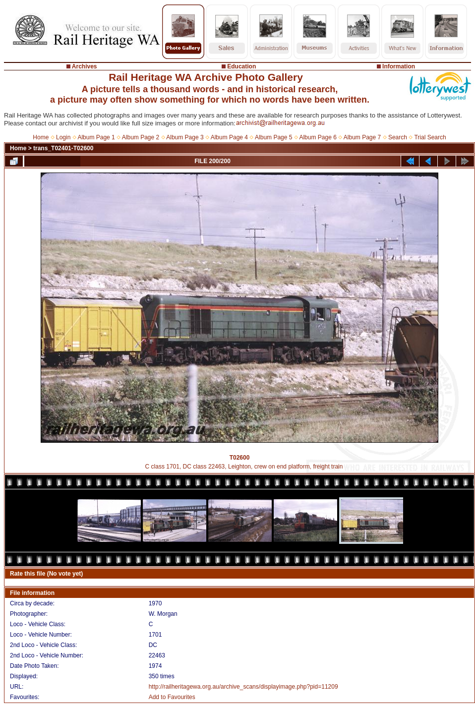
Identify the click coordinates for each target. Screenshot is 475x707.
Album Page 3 (184, 137)
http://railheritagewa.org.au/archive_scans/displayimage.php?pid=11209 (243, 686)
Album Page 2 (140, 137)
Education (241, 66)
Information (398, 66)
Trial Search (430, 137)
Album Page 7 (362, 137)
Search (397, 137)
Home (41, 137)
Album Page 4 (229, 137)
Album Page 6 (317, 137)
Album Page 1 (96, 137)
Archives (84, 66)
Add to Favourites (172, 697)
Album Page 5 (273, 137)
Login (63, 137)
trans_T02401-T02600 (63, 148)
